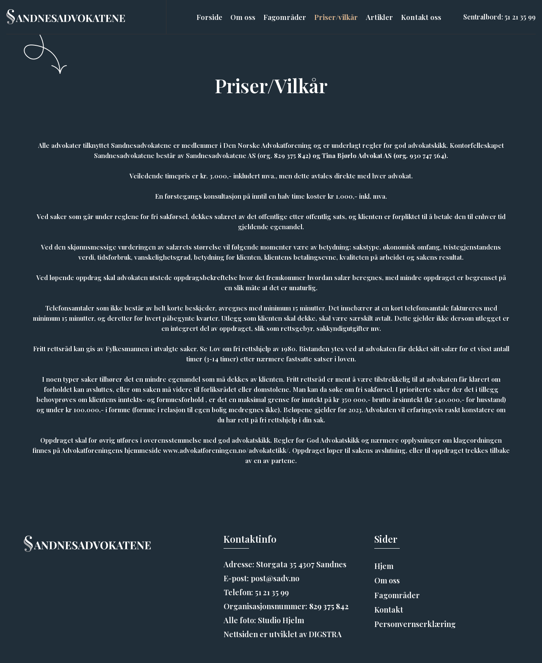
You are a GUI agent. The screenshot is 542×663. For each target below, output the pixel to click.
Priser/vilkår (336, 17)
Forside (209, 17)
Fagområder (284, 17)
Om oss (242, 17)
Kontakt (388, 610)
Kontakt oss (421, 17)
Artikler (379, 17)
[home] (65, 17)
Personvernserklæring (415, 624)
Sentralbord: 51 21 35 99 (499, 16)
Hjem (383, 566)
